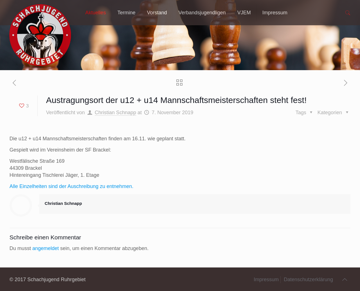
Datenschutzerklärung (308, 279)
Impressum (266, 279)
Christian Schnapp (115, 112)
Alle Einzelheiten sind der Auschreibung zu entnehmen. (71, 186)
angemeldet (45, 248)
